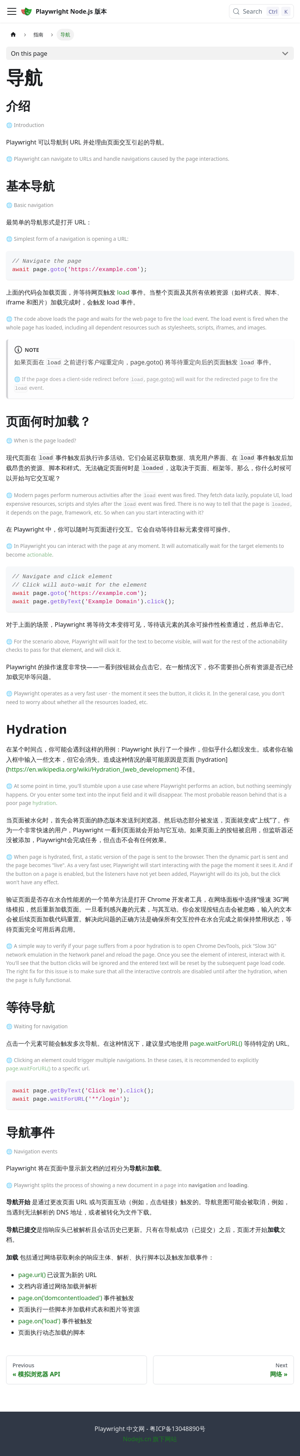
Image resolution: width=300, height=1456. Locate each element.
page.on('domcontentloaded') (60, 1298)
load (123, 292)
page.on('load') (39, 1321)
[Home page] (13, 35)
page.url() (32, 1275)
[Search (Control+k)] (261, 11)
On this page (29, 53)
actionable (39, 554)
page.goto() (146, 362)
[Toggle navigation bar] (11, 11)
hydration (44, 802)
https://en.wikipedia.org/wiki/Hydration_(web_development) (93, 769)
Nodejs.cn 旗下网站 (150, 1439)
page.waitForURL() (216, 1043)
